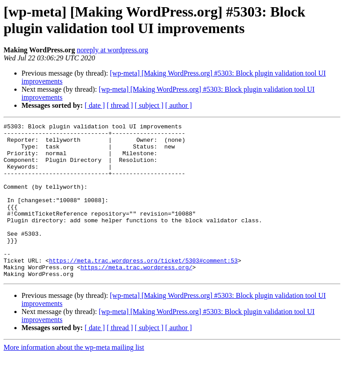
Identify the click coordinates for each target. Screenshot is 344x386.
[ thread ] (120, 105)
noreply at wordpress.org (112, 50)
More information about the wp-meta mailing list (74, 378)
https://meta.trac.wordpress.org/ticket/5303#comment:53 (143, 288)
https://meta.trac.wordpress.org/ (137, 297)
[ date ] (95, 105)
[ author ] (178, 105)
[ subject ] (149, 105)
